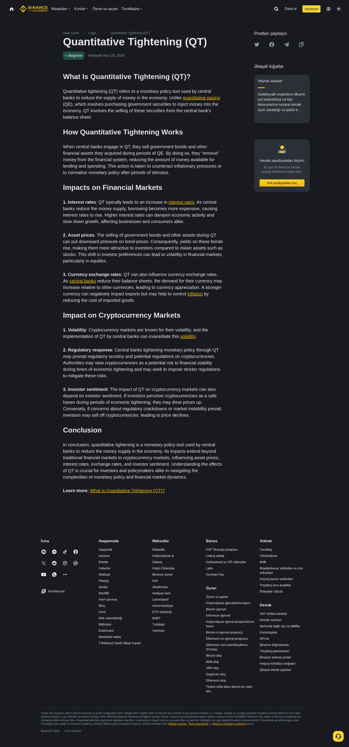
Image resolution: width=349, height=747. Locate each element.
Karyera (104, 556)
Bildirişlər (105, 624)
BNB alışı (212, 662)
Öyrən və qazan (217, 597)
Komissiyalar (268, 632)
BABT (156, 618)
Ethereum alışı (216, 680)
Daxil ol (290, 9)
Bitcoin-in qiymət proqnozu (224, 632)
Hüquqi (103, 581)
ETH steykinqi (161, 612)
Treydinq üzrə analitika (275, 585)
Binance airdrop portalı (275, 657)
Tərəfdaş (266, 549)
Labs (209, 568)
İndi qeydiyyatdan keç (282, 183)
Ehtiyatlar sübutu (271, 591)
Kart (155, 581)
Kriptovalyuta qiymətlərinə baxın (228, 603)
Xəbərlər (105, 568)
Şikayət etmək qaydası (275, 670)
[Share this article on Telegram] (286, 44)
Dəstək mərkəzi (270, 620)
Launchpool (160, 599)
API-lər (264, 638)
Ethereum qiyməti (218, 615)
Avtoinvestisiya (162, 605)
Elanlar (103, 562)
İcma (102, 612)
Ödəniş (157, 562)
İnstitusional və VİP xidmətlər (226, 562)
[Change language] (328, 9)
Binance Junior (162, 574)
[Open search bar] (275, 9)
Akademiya (160, 587)
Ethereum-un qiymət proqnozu (227, 638)
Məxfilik (104, 593)
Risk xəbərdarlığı (110, 618)
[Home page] (34, 8)
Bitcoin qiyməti (216, 609)
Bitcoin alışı (214, 655)
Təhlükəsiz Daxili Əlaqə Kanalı (120, 643)
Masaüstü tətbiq (110, 637)
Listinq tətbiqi (215, 556)
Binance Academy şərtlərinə (229, 723)
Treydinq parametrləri (274, 651)
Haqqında (105, 549)
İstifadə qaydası (177, 723)
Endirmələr (106, 630)
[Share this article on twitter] (257, 44)
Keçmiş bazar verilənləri (276, 579)
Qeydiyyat (311, 9)
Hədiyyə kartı (161, 593)
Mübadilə (158, 549)
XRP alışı (212, 668)
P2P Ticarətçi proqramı (222, 549)
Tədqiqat (158, 624)
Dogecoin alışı (216, 674)
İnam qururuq (108, 599)
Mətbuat (104, 574)
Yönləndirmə (268, 556)
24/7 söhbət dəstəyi (273, 613)
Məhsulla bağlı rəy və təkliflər (280, 626)
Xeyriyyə (158, 630)
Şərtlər (103, 587)
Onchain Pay (215, 574)
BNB (263, 562)
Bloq (102, 605)
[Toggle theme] (339, 8)
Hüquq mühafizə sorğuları (278, 663)
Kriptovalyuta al (163, 556)
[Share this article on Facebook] (271, 44)
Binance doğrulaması (274, 645)
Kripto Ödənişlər (163, 568)
